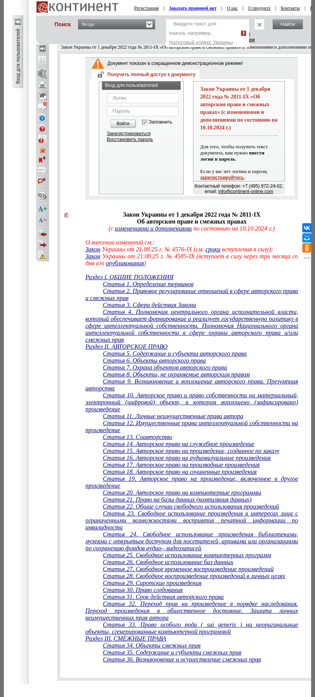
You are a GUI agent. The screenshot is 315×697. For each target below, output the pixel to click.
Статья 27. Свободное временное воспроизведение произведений (188, 569)
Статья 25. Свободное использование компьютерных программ (187, 555)
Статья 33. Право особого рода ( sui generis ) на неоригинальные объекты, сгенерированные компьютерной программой (191, 628)
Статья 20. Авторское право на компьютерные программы (182, 492)
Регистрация (146, 8)
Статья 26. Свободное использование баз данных (168, 562)
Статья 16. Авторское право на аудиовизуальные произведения (187, 457)
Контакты (290, 8)
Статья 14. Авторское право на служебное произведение (178, 444)
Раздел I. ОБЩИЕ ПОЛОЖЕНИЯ (129, 277)
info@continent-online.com (245, 191)
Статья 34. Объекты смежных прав (151, 645)
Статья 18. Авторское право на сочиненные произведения (179, 471)
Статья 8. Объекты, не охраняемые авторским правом (176, 374)
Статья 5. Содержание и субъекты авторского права (175, 353)
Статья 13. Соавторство (137, 437)
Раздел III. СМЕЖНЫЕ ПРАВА (125, 638)
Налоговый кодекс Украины (201, 42)
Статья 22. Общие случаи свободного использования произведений (191, 506)
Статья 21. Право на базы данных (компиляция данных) (177, 499)
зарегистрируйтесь (222, 177)
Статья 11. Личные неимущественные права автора (173, 416)
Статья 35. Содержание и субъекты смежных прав (172, 652)
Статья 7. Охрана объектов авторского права (165, 367)
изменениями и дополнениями (153, 228)
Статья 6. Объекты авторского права (154, 360)
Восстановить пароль (130, 139)
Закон (92, 249)
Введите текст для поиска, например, (201, 33)
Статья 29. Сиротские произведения (152, 583)
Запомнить (160, 122)
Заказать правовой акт (193, 8)
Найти (288, 24)
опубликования (125, 263)
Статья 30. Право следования (143, 590)
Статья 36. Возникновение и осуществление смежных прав (182, 659)
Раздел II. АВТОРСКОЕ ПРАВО (126, 346)
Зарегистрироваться (129, 133)
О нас (232, 8)
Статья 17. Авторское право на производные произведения (181, 464)
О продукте (259, 8)
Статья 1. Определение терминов (148, 284)
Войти (123, 123)
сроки (212, 249)
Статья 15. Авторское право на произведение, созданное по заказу (191, 451)
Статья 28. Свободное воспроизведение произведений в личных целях (194, 576)
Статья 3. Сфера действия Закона (149, 305)
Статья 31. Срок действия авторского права (163, 597)
